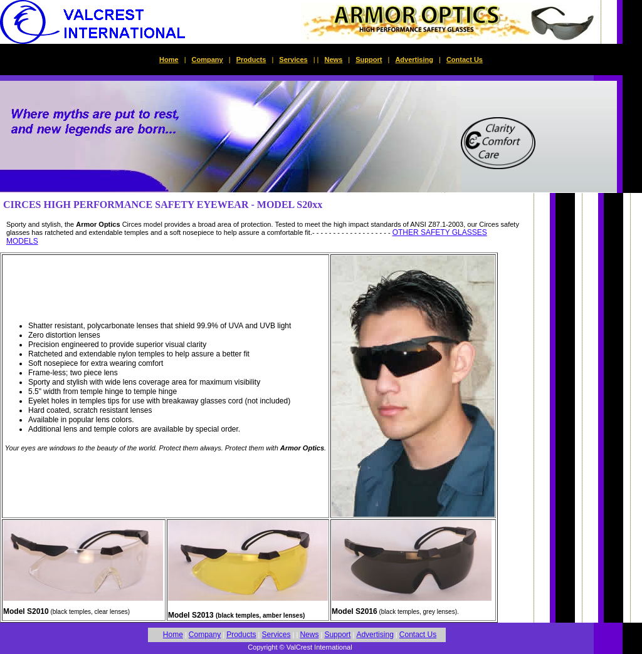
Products (251, 59)
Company (207, 59)
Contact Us (464, 59)
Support (368, 59)
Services (293, 59)
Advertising (414, 59)
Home (169, 59)
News (334, 59)
